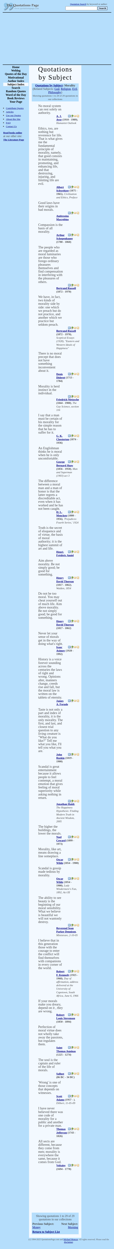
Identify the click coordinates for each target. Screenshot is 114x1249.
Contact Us (11, 126)
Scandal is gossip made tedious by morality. (49, 871)
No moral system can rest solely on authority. (49, 109)
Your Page (16, 101)
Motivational (16, 77)
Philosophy (54, 92)
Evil (74, 88)
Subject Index (16, 84)
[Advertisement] (69, 38)
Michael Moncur (70, 1239)
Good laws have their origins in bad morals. (49, 206)
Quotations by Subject (49, 85)
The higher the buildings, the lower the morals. (49, 830)
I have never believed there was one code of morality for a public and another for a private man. (50, 1117)
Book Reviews (16, 98)
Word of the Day (16, 94)
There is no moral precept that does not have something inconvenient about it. (50, 362)
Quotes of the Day (16, 73)
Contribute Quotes (15, 108)
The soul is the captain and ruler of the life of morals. (49, 1065)
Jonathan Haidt (65, 804)
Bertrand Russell (66, 288)
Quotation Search (78, 4)
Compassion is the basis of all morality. (50, 228)
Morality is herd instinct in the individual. (49, 390)
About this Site (13, 119)
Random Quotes (16, 91)
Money (36, 1227)
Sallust (60, 1073)
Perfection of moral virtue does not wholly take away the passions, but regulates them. (50, 1035)
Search (16, 87)
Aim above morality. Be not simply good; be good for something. (49, 567)
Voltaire (60, 1165)
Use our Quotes (13, 115)
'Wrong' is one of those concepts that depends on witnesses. (49, 1088)
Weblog (16, 70)
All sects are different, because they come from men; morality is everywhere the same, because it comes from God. (50, 1151)
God (57, 88)
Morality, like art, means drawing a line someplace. (50, 852)
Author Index (16, 80)
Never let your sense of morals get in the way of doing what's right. (50, 639)
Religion (66, 88)
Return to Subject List (46, 1231)
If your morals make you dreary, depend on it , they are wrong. (50, 1006)
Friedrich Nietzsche (67, 399)
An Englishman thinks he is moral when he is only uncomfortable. (50, 453)
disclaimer (68, 1242)
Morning (73, 1227)
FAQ (8, 122)
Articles (10, 111)
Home (16, 67)
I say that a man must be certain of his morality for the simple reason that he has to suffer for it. (50, 423)
